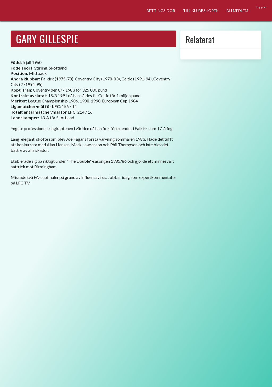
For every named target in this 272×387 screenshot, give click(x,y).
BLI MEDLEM (237, 10)
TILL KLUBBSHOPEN (201, 10)
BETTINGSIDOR (161, 10)
